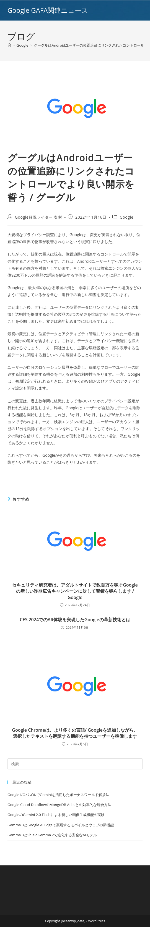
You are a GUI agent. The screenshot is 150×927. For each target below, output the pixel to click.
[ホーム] (9, 45)
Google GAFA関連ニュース (47, 10)
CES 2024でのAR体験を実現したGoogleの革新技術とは (75, 620)
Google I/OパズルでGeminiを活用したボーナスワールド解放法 (58, 794)
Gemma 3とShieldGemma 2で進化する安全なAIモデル (52, 834)
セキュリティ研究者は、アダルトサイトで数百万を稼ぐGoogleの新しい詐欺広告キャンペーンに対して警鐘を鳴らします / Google (75, 591)
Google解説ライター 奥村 (38, 217)
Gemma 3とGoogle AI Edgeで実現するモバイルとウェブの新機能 (60, 824)
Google (126, 217)
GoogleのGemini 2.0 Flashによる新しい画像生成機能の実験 (55, 814)
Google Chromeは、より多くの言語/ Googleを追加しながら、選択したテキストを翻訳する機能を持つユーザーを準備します (75, 733)
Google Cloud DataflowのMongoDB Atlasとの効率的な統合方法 (59, 804)
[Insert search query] (75, 763)
